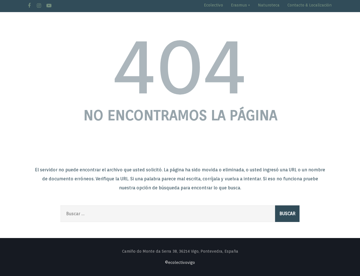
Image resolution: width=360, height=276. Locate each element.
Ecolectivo (213, 5)
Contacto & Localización (309, 5)
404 (180, 65)
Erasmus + (240, 5)
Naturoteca (269, 5)
